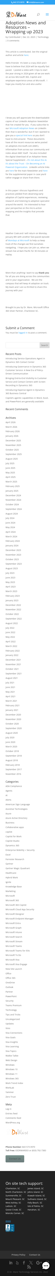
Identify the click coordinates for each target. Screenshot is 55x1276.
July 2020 (10, 737)
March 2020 (11, 746)
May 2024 (10, 527)
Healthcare (11, 872)
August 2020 (12, 732)
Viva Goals (11, 1037)
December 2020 (13, 714)
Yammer (10, 1092)
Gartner (9, 863)
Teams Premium (14, 1005)
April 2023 (11, 586)
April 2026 (11, 422)
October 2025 (12, 449)
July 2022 (10, 627)
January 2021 (12, 710)
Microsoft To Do (13, 955)
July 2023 (10, 573)
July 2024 (10, 518)
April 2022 (11, 641)
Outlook (9, 987)
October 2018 (12, 751)
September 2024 (14, 509)
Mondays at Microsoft (18, 240)
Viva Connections (14, 1032)
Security (9, 1000)
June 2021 (10, 687)
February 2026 (13, 431)
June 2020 (10, 742)
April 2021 (11, 696)
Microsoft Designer (15, 914)
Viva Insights (12, 1042)
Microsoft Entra (13, 923)
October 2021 (12, 669)
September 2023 (14, 563)
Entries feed (11, 1113)
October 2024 (12, 504)
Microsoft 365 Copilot (16, 905)
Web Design (11, 1060)
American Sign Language (18, 804)
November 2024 (13, 499)
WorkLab (10, 1087)
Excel (8, 854)
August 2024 (12, 513)
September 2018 (14, 755)
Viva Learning (12, 1046)
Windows (10, 1064)
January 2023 (12, 600)
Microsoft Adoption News (22, 128)
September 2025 (14, 454)
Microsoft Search (14, 936)
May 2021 (10, 691)
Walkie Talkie (12, 1055)
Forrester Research (15, 859)
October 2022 (12, 614)
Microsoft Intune (14, 932)
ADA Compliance (14, 786)
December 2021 (13, 659)
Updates (10, 1023)
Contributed (14, 37)
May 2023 (10, 582)
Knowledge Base (14, 886)
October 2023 (12, 559)
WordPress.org (13, 1122)
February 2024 (13, 541)
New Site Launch (14, 968)
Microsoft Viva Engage (16, 964)
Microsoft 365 (12, 900)
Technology (43, 37)
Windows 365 (12, 1078)
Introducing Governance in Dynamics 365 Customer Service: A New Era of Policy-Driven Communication (26, 370)
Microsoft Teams (14, 946)
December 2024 (13, 495)
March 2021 (11, 700)
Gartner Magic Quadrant (18, 868)
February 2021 (13, 705)
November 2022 (13, 609)
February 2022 (13, 650)
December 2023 (13, 550)
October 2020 (12, 723)
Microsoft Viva (12, 959)
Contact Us (15, 1158)
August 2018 (12, 760)
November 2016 (13, 774)
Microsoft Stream (14, 941)
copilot (9, 831)
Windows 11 (11, 1073)
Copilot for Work (13, 836)
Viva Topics (11, 1051)
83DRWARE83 (22, 1150)
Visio (8, 1028)
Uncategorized (13, 1019)
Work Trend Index (14, 1083)
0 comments (13, 40)
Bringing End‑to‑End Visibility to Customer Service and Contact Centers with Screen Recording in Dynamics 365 (26, 382)
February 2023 (13, 595)
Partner (9, 991)
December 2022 (13, 605)
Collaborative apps (15, 827)
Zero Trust (11, 1096)
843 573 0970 (18, 2)
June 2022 (10, 632)
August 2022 (12, 623)
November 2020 (13, 719)
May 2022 (10, 636)
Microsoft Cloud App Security (20, 909)
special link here (24, 135)
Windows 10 (11, 1069)
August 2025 (12, 458)
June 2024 (10, 522)
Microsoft (10, 895)
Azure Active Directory (16, 818)
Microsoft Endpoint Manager (20, 918)
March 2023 (11, 591)
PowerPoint (11, 996)
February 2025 (13, 486)
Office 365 (10, 978)
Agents (9, 790)
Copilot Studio (12, 840)
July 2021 (10, 682)
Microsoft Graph (14, 927)
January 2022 (12, 655)
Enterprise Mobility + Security (20, 850)
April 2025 (11, 477)
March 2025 (11, 481)
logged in (23, 332)
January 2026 (12, 435)
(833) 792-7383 (39, 1150)
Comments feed (13, 1118)
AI (6, 795)
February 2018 (13, 764)
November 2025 (13, 445)
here (26, 55)
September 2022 (14, 618)
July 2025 (10, 463)
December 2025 (13, 440)
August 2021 (12, 678)
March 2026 (11, 426)
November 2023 (13, 554)
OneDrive (10, 982)
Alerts (8, 799)
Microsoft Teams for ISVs (18, 950)
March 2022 (11, 646)
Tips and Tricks (13, 1014)
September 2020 (14, 728)
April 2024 (11, 531)
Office (8, 973)
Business (10, 822)
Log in (8, 1108)
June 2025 (10, 468)
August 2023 (12, 568)
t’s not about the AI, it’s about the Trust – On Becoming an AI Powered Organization (26, 164)
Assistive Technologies (17, 809)
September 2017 (14, 769)
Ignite (8, 882)
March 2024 (11, 536)
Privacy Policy (18, 1254)
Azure (8, 813)
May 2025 (10, 472)
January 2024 (12, 545)
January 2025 (12, 490)
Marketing (11, 891)
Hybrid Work (12, 877)
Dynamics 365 (12, 845)
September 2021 (14, 673)
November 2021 (13, 664)
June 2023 (10, 577)
